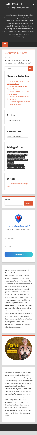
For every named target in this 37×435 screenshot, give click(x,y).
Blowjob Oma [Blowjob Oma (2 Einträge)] (11, 159)
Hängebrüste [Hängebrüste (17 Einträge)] (11, 164)
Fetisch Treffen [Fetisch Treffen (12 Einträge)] (11, 161)
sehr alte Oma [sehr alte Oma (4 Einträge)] (20, 171)
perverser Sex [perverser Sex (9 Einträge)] (11, 171)
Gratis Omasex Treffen (18, 6)
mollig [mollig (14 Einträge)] (18, 164)
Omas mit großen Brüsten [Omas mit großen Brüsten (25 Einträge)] (15, 169)
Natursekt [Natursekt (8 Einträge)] (10, 166)
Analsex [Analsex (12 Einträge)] (9, 156)
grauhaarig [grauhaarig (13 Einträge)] (21, 161)
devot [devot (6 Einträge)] (18, 159)
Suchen (7, 204)
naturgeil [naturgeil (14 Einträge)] (25, 164)
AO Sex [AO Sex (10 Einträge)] (15, 156)
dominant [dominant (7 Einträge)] (24, 159)
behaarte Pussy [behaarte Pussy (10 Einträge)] (22, 156)
